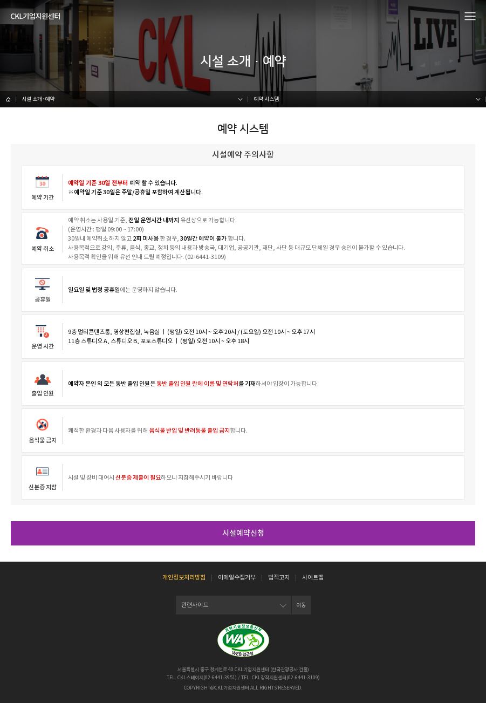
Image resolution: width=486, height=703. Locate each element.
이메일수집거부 (237, 577)
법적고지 (279, 577)
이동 (301, 605)
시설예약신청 (243, 533)
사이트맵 (313, 577)
